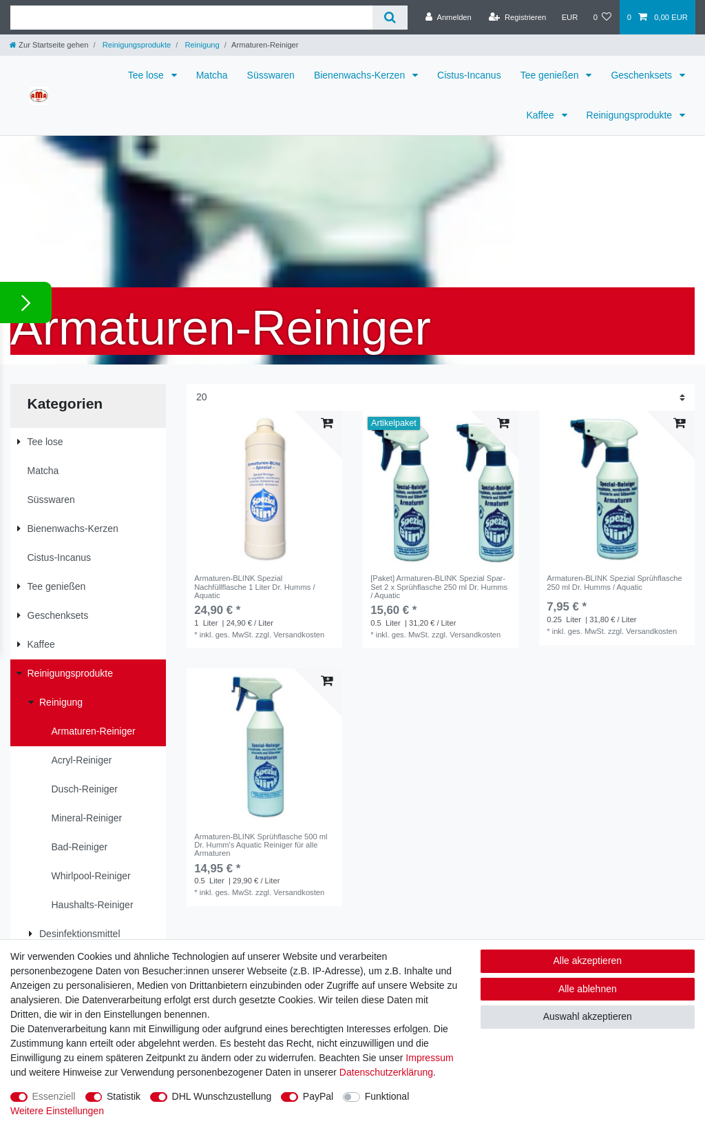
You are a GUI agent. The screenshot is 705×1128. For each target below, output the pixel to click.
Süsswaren (271, 75)
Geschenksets (643, 75)
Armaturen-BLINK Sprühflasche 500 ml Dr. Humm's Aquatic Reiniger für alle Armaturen (260, 845)
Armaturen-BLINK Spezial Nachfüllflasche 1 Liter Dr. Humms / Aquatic (254, 586)
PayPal (318, 1096)
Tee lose (147, 75)
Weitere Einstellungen (57, 1110)
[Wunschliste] (602, 17)
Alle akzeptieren (588, 960)
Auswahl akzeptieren (587, 1016)
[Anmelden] (448, 17)
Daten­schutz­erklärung (386, 1072)
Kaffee (541, 115)
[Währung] (569, 17)
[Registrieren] (517, 17)
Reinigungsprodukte (136, 45)
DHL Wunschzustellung (222, 1096)
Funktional (387, 1096)
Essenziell (54, 1096)
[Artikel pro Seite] (441, 397)
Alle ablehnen (587, 988)
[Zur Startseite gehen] (49, 45)
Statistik (123, 1096)
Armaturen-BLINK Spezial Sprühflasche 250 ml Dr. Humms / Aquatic (614, 582)
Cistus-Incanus (469, 75)
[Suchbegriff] (191, 18)
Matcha (212, 75)
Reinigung (201, 45)
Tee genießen (551, 75)
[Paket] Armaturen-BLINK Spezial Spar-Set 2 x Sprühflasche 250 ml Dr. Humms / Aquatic (438, 586)
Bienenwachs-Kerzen (361, 75)
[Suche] (390, 18)
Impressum (429, 1057)
